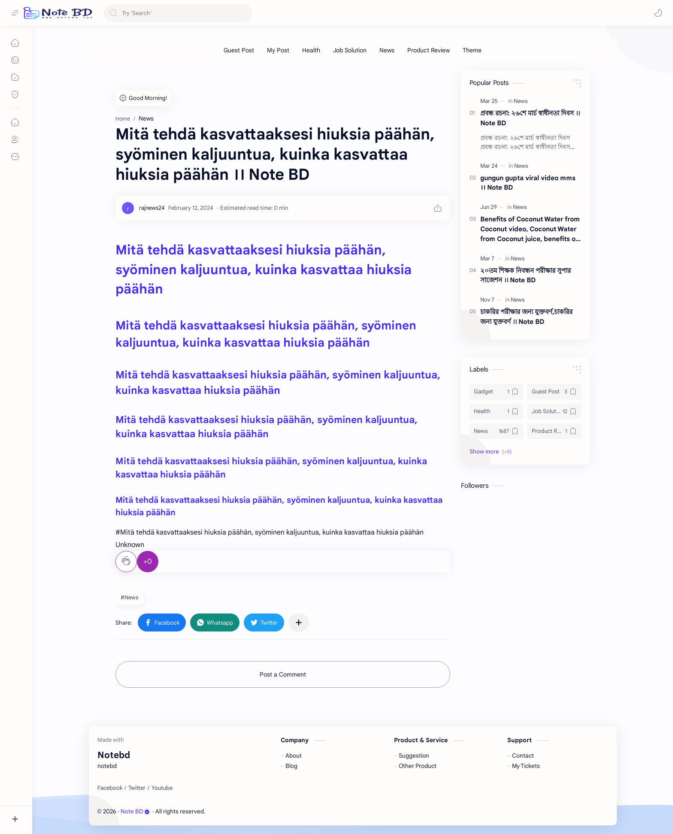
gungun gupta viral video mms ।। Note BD (528, 183)
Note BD (135, 811)
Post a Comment (283, 674)
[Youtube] (162, 788)
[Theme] (472, 50)
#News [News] (129, 597)
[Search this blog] (178, 13)
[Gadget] (496, 391)
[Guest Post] (239, 50)
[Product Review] (428, 50)
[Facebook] (109, 788)
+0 (147, 561)
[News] (386, 50)
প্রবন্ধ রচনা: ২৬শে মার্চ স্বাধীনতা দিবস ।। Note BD (530, 118)
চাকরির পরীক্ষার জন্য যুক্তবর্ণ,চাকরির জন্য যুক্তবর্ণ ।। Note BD (526, 317)
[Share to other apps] (298, 622)
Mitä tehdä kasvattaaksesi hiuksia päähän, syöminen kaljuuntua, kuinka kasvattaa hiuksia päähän (263, 269)
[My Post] (278, 50)
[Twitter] (137, 788)
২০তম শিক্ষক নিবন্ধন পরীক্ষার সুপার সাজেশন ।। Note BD (525, 275)
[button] (658, 12)
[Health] (311, 50)
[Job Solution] (350, 50)
